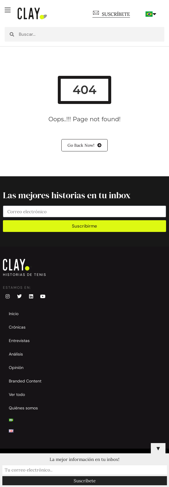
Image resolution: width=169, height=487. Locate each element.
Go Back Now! (84, 145)
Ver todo (17, 394)
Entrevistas (19, 340)
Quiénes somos (23, 408)
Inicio (13, 313)
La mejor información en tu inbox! (84, 459)
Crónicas (17, 327)
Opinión (16, 367)
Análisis (16, 354)
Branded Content (25, 381)
